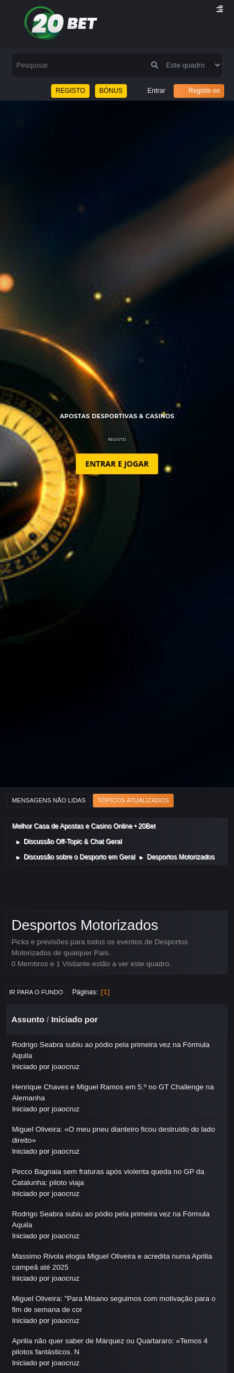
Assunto (28, 1019)
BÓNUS (111, 91)
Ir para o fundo (36, 992)
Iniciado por (74, 1019)
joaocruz (65, 1066)
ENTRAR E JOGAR (116, 463)
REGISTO (70, 91)
